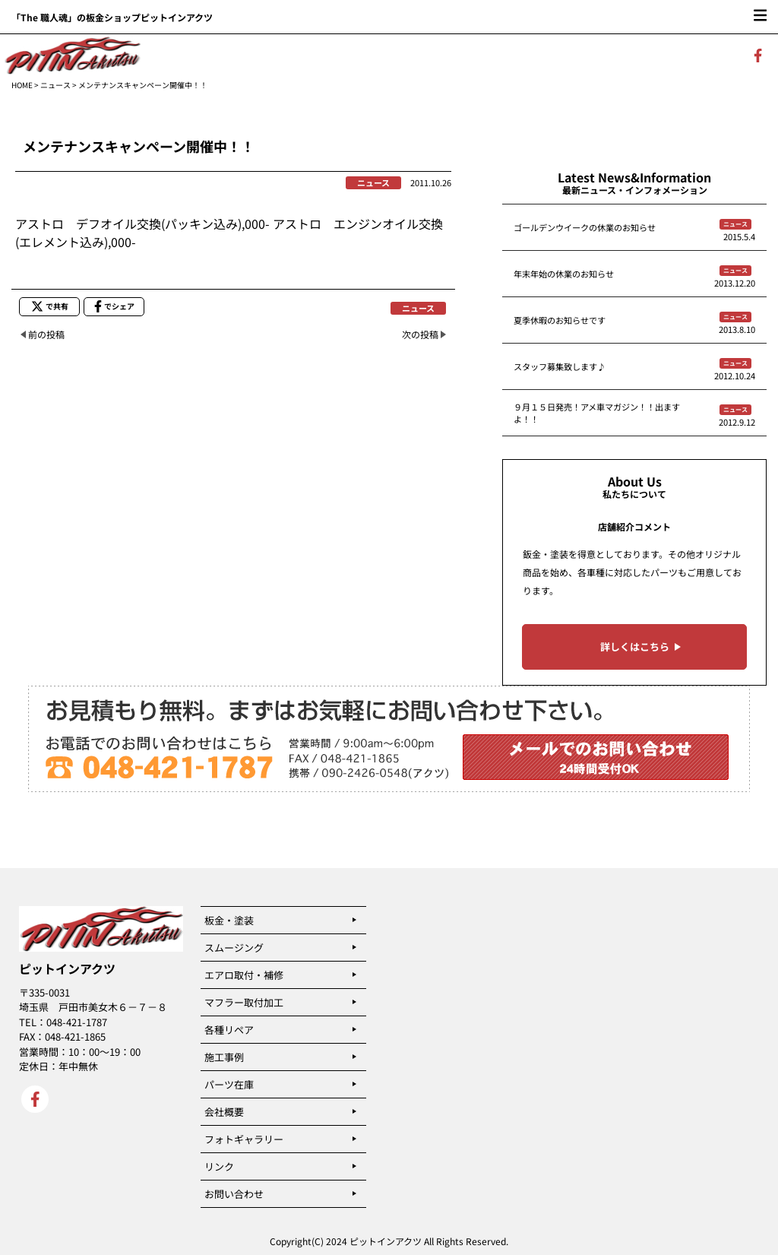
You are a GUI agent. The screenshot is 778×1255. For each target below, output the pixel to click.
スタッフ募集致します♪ (560, 366)
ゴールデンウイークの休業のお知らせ (585, 227)
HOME (22, 84)
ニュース (55, 84)
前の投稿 (46, 334)
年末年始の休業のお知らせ (564, 274)
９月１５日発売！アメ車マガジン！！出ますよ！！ (597, 413)
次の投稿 (420, 334)
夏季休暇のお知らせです (560, 320)
